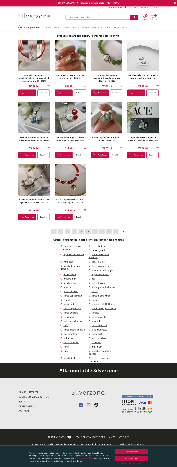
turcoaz (94, 312)
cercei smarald (69, 312)
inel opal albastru (99, 338)
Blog (21, 401)
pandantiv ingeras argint (102, 308)
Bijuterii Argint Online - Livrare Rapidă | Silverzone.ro (82, 444)
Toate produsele (30, 27)
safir (64, 325)
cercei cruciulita (70, 342)
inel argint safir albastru (102, 287)
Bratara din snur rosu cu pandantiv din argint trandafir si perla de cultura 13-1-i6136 (34, 78)
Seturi (66, 27)
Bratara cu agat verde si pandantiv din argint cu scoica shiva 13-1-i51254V (106, 78)
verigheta (67, 261)
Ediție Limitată (120, 27)
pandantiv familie (71, 358)
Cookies (124, 437)
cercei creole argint (100, 266)
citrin (65, 346)
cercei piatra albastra (73, 329)
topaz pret (95, 333)
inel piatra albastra (71, 321)
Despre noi (144, 7)
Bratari (57, 27)
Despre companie (29, 392)
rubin (65, 350)
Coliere (85, 27)
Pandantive (97, 27)
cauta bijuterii (97, 250)
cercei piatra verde (99, 295)
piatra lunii (67, 304)
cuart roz (95, 342)
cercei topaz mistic (71, 295)
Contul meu (130, 7)
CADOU (75, 27)
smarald (94, 321)
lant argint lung (70, 333)
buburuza (67, 338)
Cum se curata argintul (33, 396)
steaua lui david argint (101, 270)
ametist (66, 287)
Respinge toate (131, 458)
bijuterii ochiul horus (72, 254)
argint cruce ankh (99, 274)
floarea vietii (68, 274)
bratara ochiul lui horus (102, 304)
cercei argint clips (71, 308)
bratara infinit (69, 278)
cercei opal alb (97, 316)
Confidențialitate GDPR (90, 437)
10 (116, 231)
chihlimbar (67, 316)
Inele (48, 27)
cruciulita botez (98, 329)
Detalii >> (43, 93)
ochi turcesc (68, 283)
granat (65, 299)
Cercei (108, 27)
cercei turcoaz (97, 283)
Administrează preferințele (128, 463)
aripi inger (95, 346)
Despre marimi (27, 406)
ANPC (112, 437)
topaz (93, 299)
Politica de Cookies (83, 458)
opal (92, 278)
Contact (155, 7)
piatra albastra (69, 291)
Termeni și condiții (59, 437)
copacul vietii (97, 261)
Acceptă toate (132, 451)
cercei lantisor (97, 246)
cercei (93, 291)
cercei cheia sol (98, 325)
